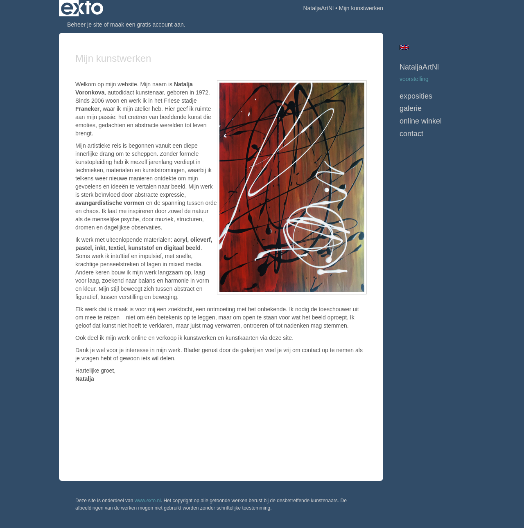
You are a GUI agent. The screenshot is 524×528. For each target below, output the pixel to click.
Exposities (416, 96)
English (404, 47)
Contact (411, 134)
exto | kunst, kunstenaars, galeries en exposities (82, 8)
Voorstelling (414, 79)
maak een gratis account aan (147, 24)
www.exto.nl (148, 500)
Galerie (411, 108)
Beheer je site (84, 24)
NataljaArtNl (318, 8)
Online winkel (421, 121)
